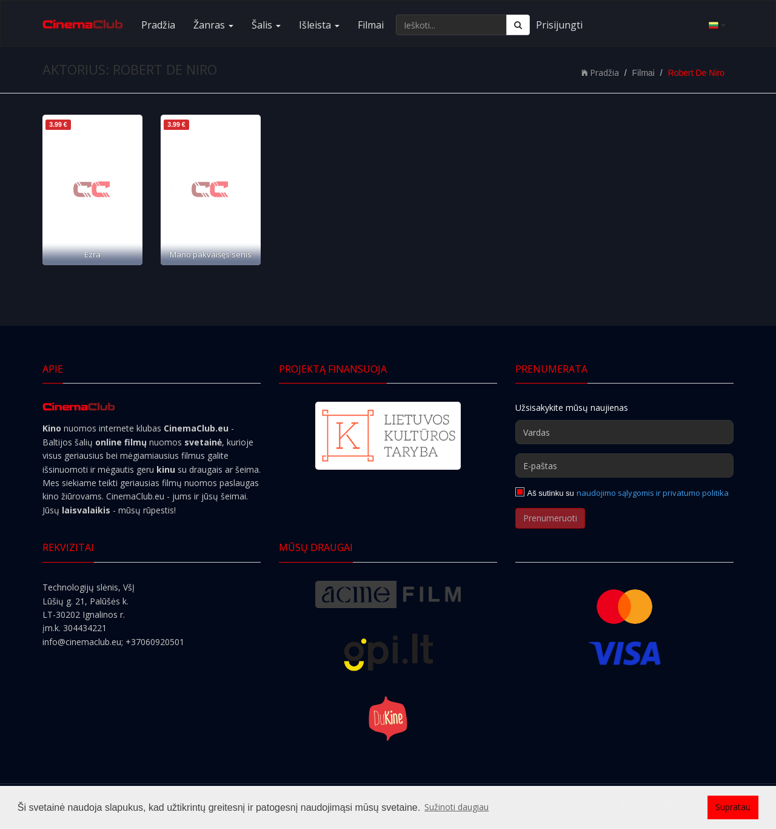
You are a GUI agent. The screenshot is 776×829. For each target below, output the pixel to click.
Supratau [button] (733, 807)
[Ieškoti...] (451, 25)
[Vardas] (624, 432)
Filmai (371, 25)
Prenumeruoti (550, 518)
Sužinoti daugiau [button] (456, 807)
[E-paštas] (624, 465)
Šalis (266, 25)
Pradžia (158, 25)
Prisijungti (559, 25)
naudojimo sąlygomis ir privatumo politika (653, 492)
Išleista (319, 25)
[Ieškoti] (518, 25)
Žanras (213, 25)
